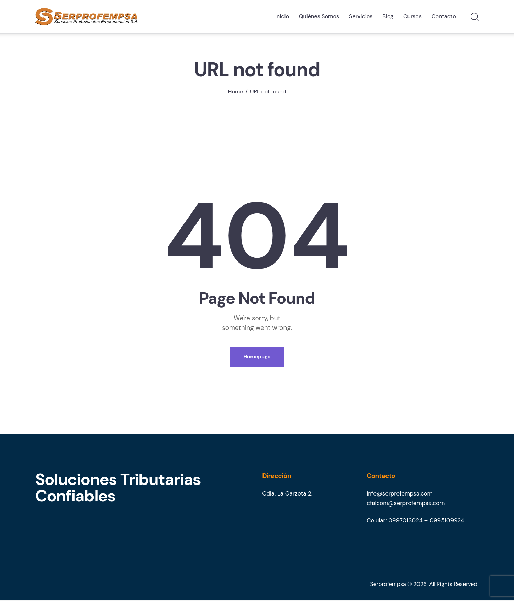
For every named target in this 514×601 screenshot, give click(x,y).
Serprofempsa (388, 584)
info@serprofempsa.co (397, 494)
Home (235, 91)
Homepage (256, 357)
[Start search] (474, 17)
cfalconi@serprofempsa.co (403, 504)
